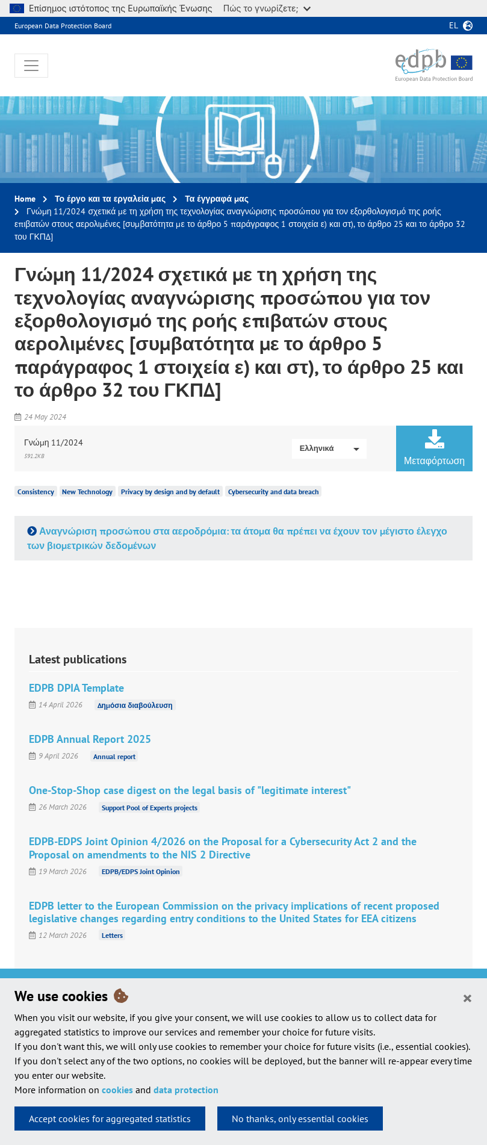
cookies (117, 1090)
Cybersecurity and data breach (273, 491)
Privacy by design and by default (170, 491)
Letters (112, 935)
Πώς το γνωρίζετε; (267, 8)
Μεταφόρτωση (434, 448)
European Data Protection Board (62, 25)
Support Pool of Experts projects (149, 806)
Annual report (114, 755)
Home (25, 198)
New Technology (87, 491)
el (453, 25)
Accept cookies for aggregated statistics (110, 1118)
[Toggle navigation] (31, 66)
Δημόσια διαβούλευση (135, 704)
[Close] (467, 997)
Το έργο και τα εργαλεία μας (110, 198)
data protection (186, 1090)
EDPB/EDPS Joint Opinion (141, 871)
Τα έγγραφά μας (217, 198)
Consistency (35, 491)
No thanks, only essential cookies (300, 1118)
